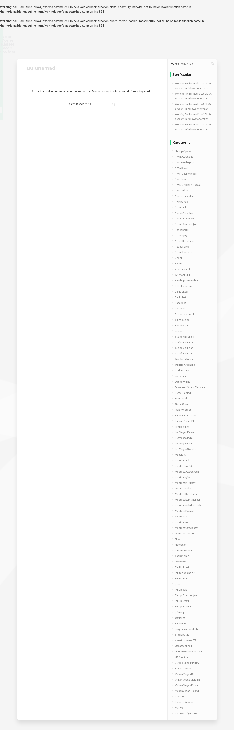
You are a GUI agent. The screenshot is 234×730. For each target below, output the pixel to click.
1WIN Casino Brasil (186, 173)
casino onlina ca (184, 342)
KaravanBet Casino (186, 415)
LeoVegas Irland (184, 443)
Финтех (179, 707)
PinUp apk (181, 589)
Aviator (179, 263)
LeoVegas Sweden (185, 449)
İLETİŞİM (167, 49)
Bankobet (180, 297)
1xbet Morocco (184, 252)
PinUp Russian (183, 606)
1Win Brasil (181, 167)
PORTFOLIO (131, 49)
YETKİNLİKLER (92, 49)
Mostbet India (183, 488)
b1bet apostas (183, 286)
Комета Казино (184, 702)
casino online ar (184, 347)
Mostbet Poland (184, 510)
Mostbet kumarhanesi (187, 499)
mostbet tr (181, 516)
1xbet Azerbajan (184, 218)
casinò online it (183, 353)
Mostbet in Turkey (185, 482)
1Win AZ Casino (184, 156)
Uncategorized (183, 645)
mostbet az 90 (183, 465)
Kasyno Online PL (185, 420)
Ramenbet (181, 623)
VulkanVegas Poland (187, 690)
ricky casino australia (187, 629)
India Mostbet (183, 409)
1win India (180, 179)
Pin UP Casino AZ (185, 572)
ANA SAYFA (67, 49)
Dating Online (182, 381)
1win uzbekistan (184, 196)
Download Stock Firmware (190, 387)
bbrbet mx (181, 308)
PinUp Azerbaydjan (186, 595)
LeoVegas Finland (185, 432)
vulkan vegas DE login (187, 679)
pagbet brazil (182, 555)
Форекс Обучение (186, 713)
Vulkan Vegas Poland (187, 685)
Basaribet (180, 302)
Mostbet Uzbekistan (186, 527)
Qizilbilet (180, 617)
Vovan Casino (183, 668)
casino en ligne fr (184, 336)
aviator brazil (182, 269)
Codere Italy (182, 370)
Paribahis (180, 561)
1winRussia (181, 201)
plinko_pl (180, 612)
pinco (178, 584)
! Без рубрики (183, 151)
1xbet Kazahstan (184, 241)
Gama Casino (182, 404)
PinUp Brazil (182, 600)
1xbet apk (181, 207)
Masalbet (180, 454)
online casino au (184, 550)
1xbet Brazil (182, 229)
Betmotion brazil (184, 314)
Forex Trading (183, 392)
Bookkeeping (182, 325)
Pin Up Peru (181, 578)
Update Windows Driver (188, 651)
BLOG (150, 49)
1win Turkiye (182, 190)
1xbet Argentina (184, 212)
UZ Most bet (182, 657)
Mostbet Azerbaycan (187, 471)
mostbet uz (181, 522)
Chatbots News (184, 359)
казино (179, 696)
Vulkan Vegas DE (184, 674)
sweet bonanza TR (185, 640)
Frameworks (182, 398)
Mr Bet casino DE (184, 533)
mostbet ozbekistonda (188, 505)
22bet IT (180, 257)
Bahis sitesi (181, 291)
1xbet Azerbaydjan (186, 224)
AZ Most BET (182, 274)
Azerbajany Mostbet (186, 280)
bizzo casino (182, 319)
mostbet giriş (182, 477)
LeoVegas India (184, 437)
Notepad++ (181, 544)
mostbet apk (182, 460)
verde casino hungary (187, 662)
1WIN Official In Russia (188, 184)
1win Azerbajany (184, 162)
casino (179, 331)
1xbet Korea (182, 246)
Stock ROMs (182, 634)
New (177, 539)
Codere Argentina (185, 364)
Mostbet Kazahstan (186, 494)
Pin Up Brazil (182, 567)
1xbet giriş (181, 235)
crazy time (181, 376)
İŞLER (113, 49)
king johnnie (182, 426)
